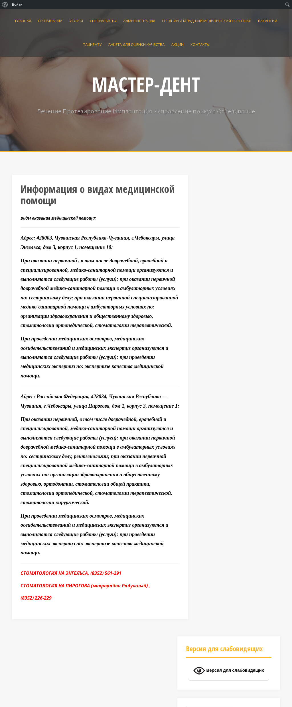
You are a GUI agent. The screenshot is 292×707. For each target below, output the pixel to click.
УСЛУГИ (76, 20)
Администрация (139, 20)
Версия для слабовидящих (228, 209)
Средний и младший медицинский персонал (206, 20)
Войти (17, 4)
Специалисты (103, 20)
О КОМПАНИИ (50, 20)
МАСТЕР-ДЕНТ (146, 84)
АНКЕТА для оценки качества (136, 44)
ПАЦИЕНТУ (92, 44)
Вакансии (267, 20)
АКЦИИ (177, 44)
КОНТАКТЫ (200, 44)
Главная (23, 20)
